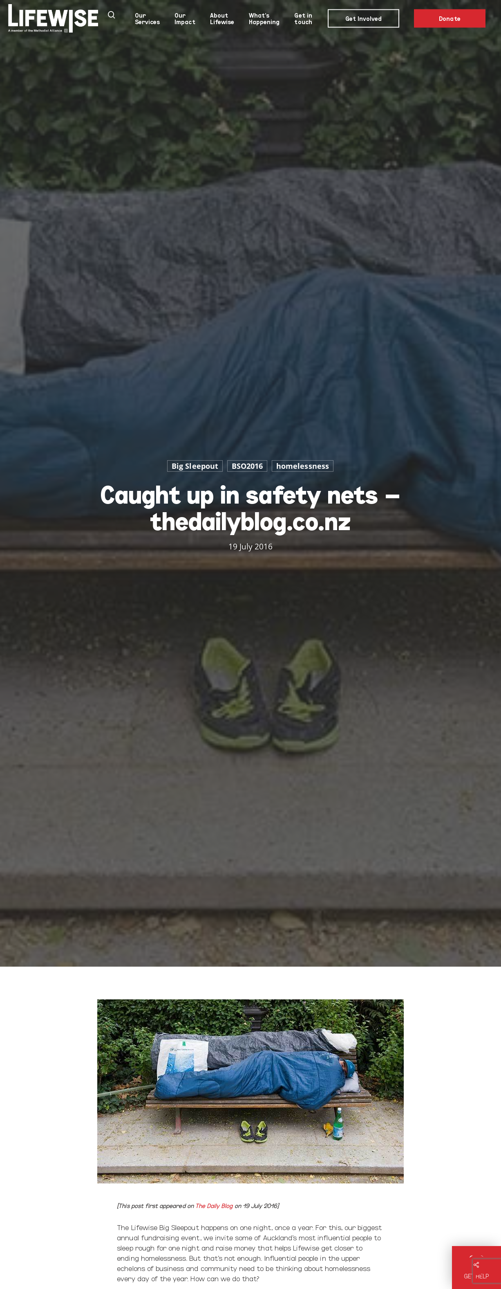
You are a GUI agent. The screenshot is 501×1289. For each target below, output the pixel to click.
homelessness (302, 466)
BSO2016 (247, 466)
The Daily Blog (214, 1205)
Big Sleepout (195, 466)
